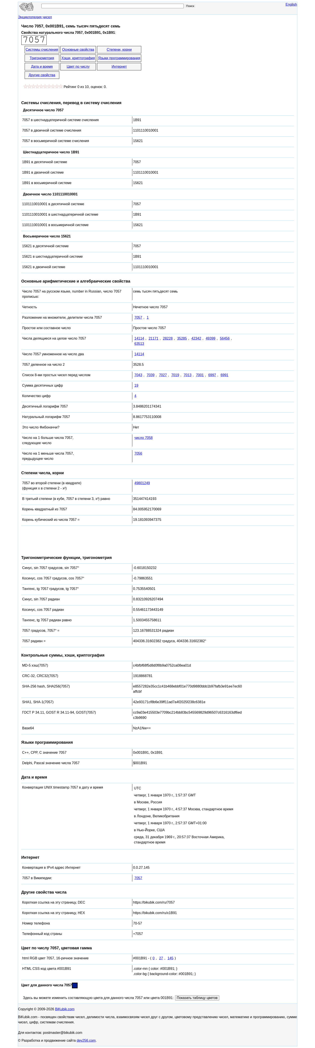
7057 (138, 317)
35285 (182, 338)
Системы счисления (42, 49)
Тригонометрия (42, 58)
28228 (168, 338)
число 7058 (144, 438)
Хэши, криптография (78, 58)
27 (161, 958)
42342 (196, 338)
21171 (153, 338)
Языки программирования (119, 58)
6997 (212, 375)
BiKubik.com (65, 1009)
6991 (224, 375)
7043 (138, 375)
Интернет (119, 66)
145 (171, 958)
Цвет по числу (78, 66)
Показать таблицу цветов (197, 998)
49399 (210, 338)
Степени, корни (119, 49)
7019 (175, 375)
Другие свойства (42, 75)
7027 (163, 375)
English (291, 4)
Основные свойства (78, 49)
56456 (225, 338)
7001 (200, 375)
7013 (187, 375)
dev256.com (86, 1040)
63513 (139, 343)
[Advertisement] (181, 62)
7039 (151, 375)
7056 (138, 453)
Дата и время (42, 66)
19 (136, 385)
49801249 (142, 483)
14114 (139, 338)
